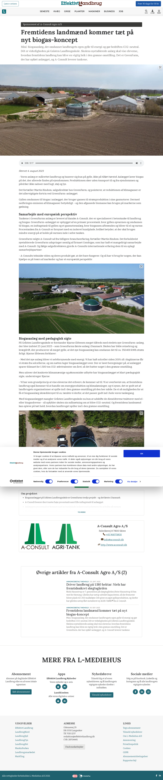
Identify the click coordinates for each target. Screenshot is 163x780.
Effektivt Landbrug (24, 728)
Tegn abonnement (131, 728)
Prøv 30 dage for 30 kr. (148, 3)
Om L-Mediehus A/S (132, 736)
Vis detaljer (132, 775)
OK (141, 747)
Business (109, 11)
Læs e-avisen (10, 3)
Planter (79, 11)
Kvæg (56, 11)
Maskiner (94, 11)
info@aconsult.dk (112, 539)
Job (121, 11)
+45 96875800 (112, 534)
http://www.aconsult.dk (112, 544)
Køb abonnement (21, 691)
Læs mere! (81, 485)
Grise (67, 11)
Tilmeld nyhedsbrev (102, 695)
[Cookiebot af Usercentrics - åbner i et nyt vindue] (16, 775)
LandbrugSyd (21, 736)
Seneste (44, 11)
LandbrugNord (22, 732)
